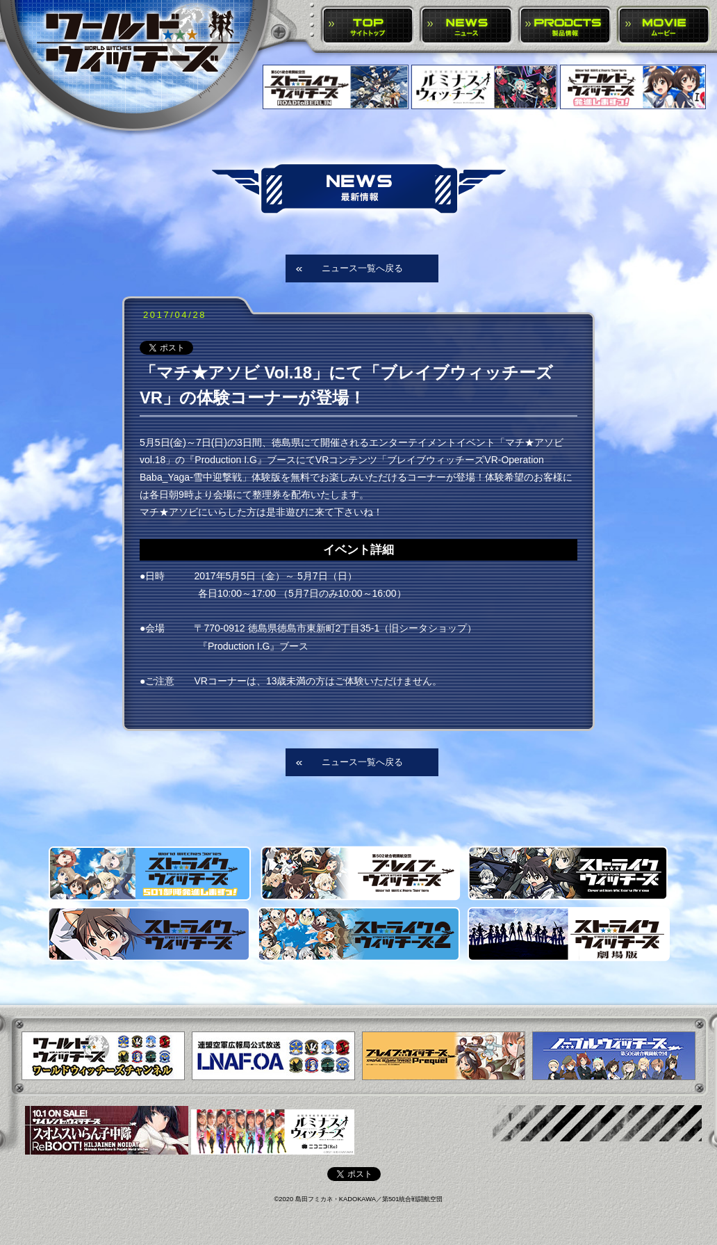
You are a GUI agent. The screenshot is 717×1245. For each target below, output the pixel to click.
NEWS (466, 26)
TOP (367, 26)
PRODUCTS (565, 26)
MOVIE (663, 26)
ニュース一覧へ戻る (362, 268)
